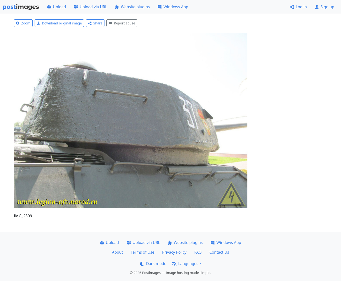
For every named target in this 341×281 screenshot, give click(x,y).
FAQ (197, 252)
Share (95, 23)
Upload (56, 6)
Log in (298, 6)
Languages (185, 263)
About (117, 252)
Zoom (23, 23)
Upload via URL (90, 6)
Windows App (172, 6)
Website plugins (132, 6)
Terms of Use (142, 252)
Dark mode (153, 263)
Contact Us (219, 252)
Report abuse (122, 23)
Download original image (59, 23)
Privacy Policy (174, 252)
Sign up (324, 6)
